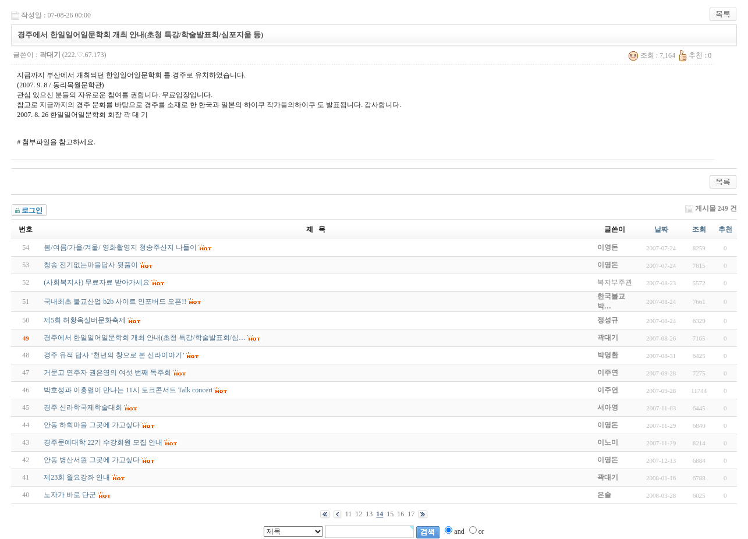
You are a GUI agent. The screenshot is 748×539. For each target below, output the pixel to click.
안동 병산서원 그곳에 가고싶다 (92, 460)
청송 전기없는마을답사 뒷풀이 (91, 265)
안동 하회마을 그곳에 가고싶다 (92, 425)
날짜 (661, 229)
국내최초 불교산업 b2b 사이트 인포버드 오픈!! (115, 301)
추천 (725, 229)
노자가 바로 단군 (70, 495)
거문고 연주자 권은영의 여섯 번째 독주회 (107, 372)
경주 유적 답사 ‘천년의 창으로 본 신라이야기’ (114, 355)
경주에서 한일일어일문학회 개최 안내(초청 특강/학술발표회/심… (145, 338)
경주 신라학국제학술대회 (83, 407)
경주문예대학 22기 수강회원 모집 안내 (103, 442)
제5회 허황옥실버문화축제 (85, 320)
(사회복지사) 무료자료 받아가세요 (97, 282)
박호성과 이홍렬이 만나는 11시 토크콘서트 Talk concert (128, 390)
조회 (699, 229)
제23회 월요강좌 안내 (77, 477)
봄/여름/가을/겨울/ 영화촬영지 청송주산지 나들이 (120, 247)
